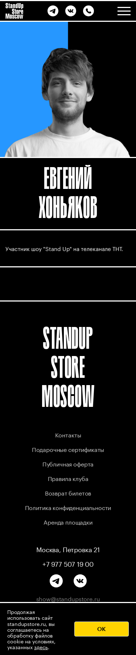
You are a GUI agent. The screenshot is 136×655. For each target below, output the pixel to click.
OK (101, 628)
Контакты (68, 434)
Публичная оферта (68, 463)
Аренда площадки (68, 521)
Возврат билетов (68, 492)
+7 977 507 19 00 (68, 563)
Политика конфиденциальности (68, 507)
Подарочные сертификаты (68, 448)
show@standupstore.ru (68, 598)
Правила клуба (68, 477)
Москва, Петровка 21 (68, 549)
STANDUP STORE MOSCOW (68, 367)
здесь (41, 647)
